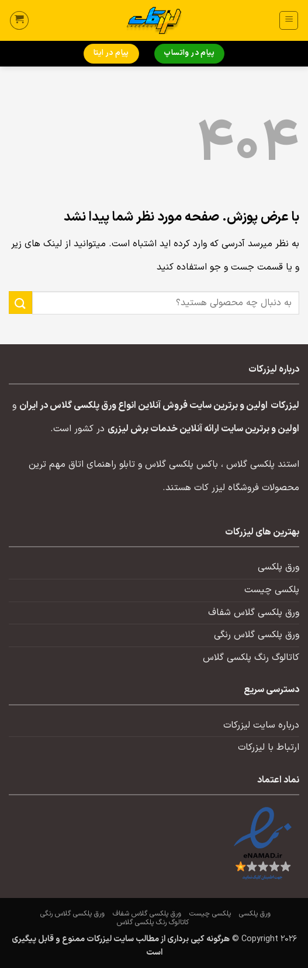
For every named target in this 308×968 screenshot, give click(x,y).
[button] (288, 20)
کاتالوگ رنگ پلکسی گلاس (251, 658)
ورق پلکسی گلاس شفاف (253, 613)
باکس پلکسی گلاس (181, 464)
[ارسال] (20, 302)
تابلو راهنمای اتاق (101, 464)
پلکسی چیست (271, 590)
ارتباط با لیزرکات (268, 747)
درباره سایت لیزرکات (261, 725)
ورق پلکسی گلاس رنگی (256, 635)
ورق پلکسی (278, 567)
